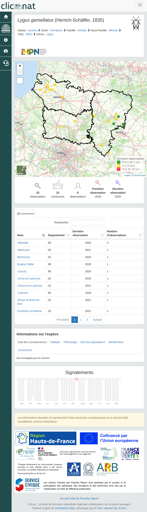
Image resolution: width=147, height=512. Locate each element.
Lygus (49, 34)
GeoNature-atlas (65, 508)
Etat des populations (92, 342)
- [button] (20, 72)
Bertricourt (23, 257)
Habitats (55, 342)
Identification (116, 342)
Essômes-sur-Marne (29, 311)
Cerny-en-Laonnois (28, 278)
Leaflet (127, 175)
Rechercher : (79, 223)
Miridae (82, 30)
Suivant (97, 319)
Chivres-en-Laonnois (29, 285)
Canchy (21, 271)
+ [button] (20, 66)
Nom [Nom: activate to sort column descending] (20, 235)
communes (25, 213)
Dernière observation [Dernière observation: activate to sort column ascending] (80, 233)
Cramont (22, 292)
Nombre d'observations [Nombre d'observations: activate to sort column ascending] (116, 233)
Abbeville (22, 242)
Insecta (32, 30)
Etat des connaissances (32, 342)
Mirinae (113, 30)
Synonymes (25, 350)
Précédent (63, 319)
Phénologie (70, 342)
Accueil (64, 498)
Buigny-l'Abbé (25, 264)
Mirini (29, 34)
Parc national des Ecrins (111, 508)
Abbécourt (23, 249)
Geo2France (140, 175)
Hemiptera (56, 30)
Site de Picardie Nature (85, 498)
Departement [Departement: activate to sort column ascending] (56, 235)
